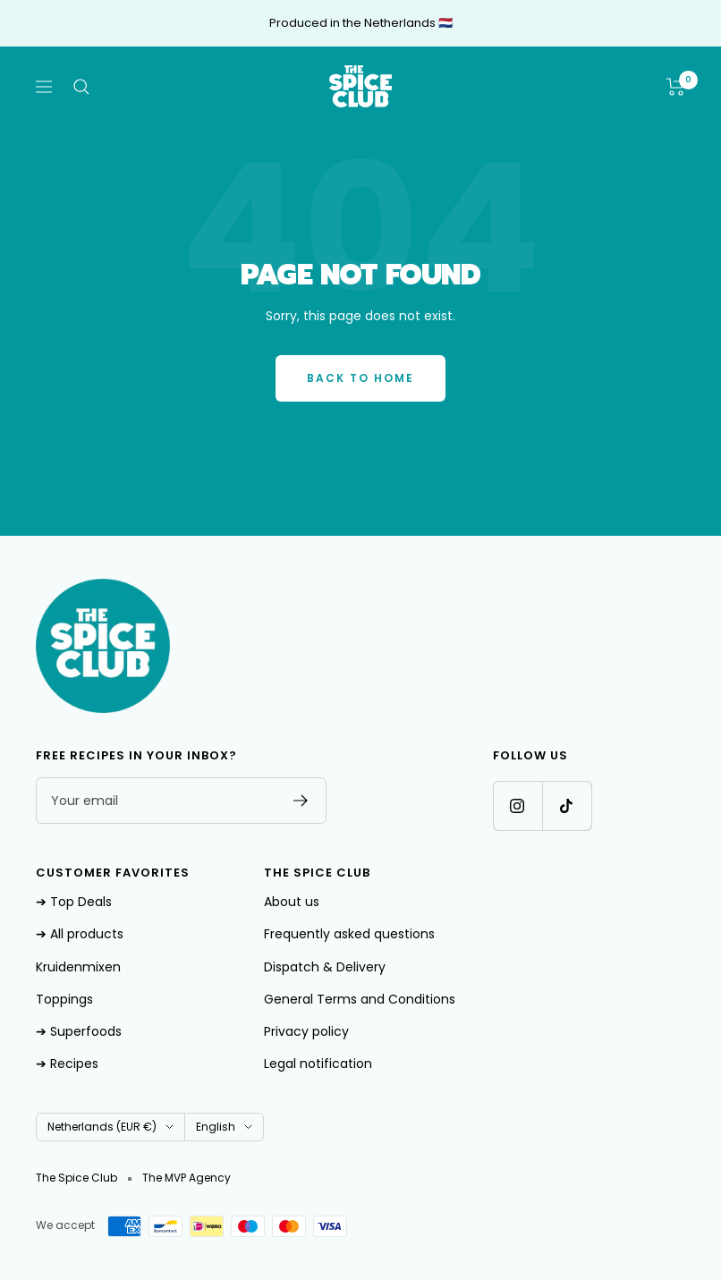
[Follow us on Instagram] (517, 805)
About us (291, 902)
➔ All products (79, 934)
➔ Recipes (67, 1063)
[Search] (81, 87)
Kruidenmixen (78, 967)
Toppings (64, 999)
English (224, 1126)
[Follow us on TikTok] (566, 805)
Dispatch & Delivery (325, 967)
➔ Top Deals (74, 902)
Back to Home (360, 378)
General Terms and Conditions (359, 999)
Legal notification (318, 1063)
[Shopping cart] (675, 87)
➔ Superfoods (79, 1031)
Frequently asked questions (349, 934)
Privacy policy (306, 1031)
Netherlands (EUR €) (110, 1126)
